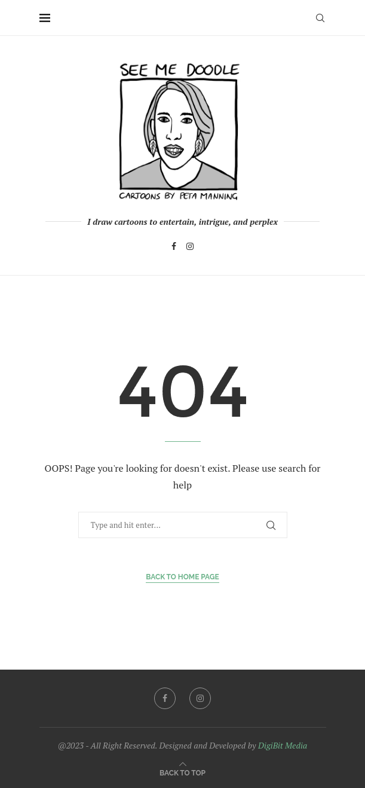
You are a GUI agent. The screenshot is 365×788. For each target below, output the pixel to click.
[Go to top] (182, 772)
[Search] (320, 18)
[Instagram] (190, 246)
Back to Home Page (182, 577)
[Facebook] (173, 246)
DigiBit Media (282, 745)
